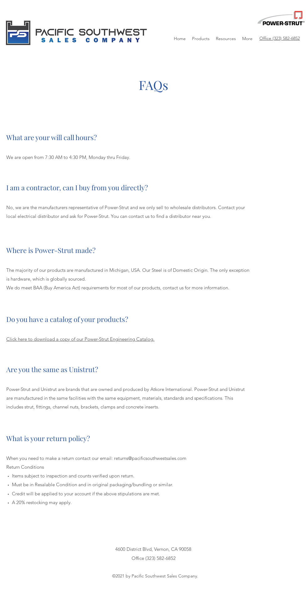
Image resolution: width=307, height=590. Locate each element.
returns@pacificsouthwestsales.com (150, 458)
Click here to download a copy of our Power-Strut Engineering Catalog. (80, 339)
